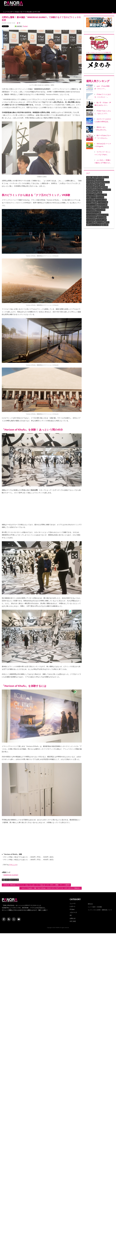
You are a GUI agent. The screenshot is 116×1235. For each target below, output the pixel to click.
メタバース (34, 13)
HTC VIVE (59, 13)
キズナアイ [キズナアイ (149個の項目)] (103, 207)
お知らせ (50, 13)
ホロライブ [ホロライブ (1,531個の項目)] (91, 219)
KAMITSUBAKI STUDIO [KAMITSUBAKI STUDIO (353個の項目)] (102, 184)
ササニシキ (13, 867)
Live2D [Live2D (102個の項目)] (90, 187)
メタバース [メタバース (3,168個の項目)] (101, 219)
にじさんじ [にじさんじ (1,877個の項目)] (101, 197)
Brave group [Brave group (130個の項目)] (91, 182)
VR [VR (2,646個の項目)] (104, 189)
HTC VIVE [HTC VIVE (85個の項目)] (90, 184)
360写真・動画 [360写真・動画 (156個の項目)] (92, 179)
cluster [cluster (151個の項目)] (100, 182)
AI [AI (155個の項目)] (100, 179)
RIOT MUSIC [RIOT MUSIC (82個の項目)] (91, 189)
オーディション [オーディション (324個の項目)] (92, 207)
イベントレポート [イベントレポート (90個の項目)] (100, 202)
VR (42, 13)
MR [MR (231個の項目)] (96, 187)
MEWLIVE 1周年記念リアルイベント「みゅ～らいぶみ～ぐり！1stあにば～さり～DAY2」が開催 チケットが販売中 (37, 887)
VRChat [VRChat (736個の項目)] (90, 192)
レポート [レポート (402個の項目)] (90, 224)
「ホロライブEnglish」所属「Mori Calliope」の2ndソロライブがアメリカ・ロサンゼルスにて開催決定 (50, 890)
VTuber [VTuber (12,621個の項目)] (106, 192)
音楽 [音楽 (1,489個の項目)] (105, 227)
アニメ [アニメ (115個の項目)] (100, 199)
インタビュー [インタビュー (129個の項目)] (102, 204)
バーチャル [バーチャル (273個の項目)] (101, 212)
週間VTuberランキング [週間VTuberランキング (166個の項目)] (94, 227)
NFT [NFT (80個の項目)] (102, 187)
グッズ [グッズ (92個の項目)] (89, 209)
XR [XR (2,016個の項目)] (89, 194)
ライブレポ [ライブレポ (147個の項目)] (91, 222)
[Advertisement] (80, 5)
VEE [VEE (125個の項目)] (98, 189)
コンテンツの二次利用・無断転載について (100, 912)
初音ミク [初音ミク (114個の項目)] (98, 224)
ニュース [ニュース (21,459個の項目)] (91, 212)
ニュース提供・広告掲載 (95, 909)
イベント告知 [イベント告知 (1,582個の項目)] (92, 204)
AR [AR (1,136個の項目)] (105, 179)
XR (19, 25)
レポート (17, 13)
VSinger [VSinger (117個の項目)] (98, 192)
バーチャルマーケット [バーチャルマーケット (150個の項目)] (94, 214)
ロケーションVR (14, 882)
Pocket (25, 28)
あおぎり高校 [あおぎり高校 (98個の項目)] (97, 194)
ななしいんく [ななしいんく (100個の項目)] (91, 197)
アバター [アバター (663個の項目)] (90, 202)
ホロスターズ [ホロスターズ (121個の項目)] (103, 217)
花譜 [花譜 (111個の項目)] (106, 224)
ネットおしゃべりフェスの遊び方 (99, 55)
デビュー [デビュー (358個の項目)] (104, 209)
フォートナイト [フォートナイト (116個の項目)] (92, 217)
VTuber (25, 13)
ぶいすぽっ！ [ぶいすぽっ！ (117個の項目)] (91, 199)
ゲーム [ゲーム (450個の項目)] (97, 209)
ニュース (7, 13)
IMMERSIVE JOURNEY (10, 877)
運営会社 (90, 906)
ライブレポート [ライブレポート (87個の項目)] (101, 222)
